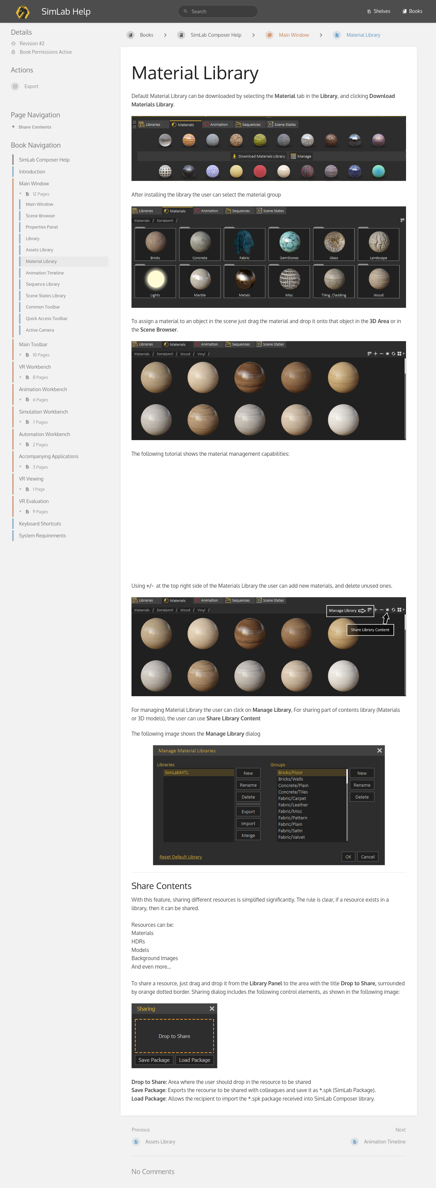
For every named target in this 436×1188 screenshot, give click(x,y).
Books (412, 11)
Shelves (378, 11)
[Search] (186, 11)
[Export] (57, 86)
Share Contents (34, 127)
